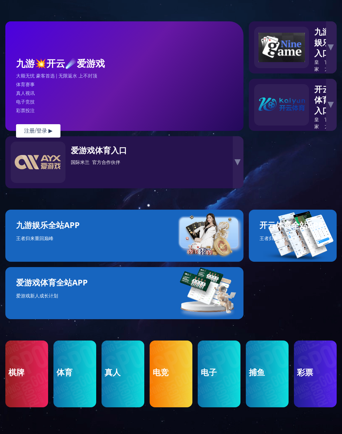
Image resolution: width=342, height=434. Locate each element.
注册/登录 (38, 131)
